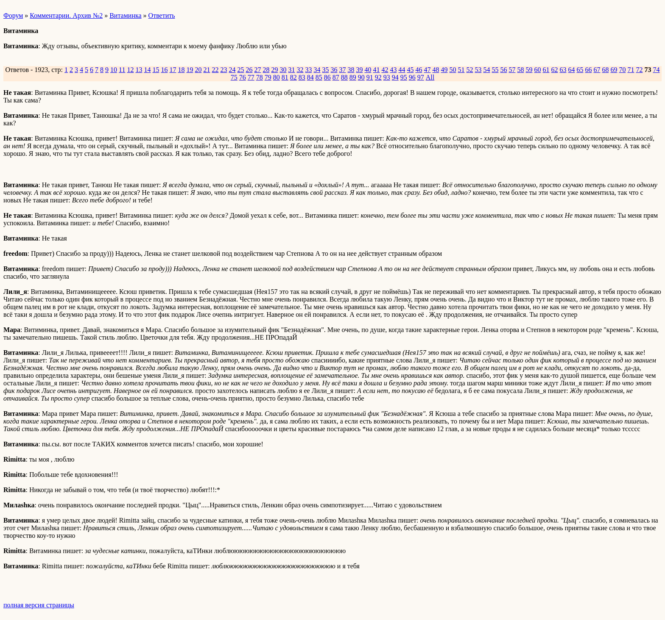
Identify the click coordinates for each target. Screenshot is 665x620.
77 (251, 77)
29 (274, 69)
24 (232, 69)
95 (403, 77)
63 (562, 69)
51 (461, 69)
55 (495, 69)
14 (147, 69)
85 (319, 77)
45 (410, 69)
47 (427, 69)
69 (613, 69)
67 (596, 69)
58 (520, 69)
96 (412, 77)
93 (386, 77)
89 (352, 77)
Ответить (161, 15)
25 (240, 69)
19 (189, 69)
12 (130, 69)
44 (401, 69)
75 (234, 77)
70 (622, 69)
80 (276, 77)
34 (316, 69)
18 (181, 69)
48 (435, 69)
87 (335, 77)
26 (249, 69)
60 (537, 69)
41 (376, 69)
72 (639, 69)
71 (630, 69)
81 (285, 77)
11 (122, 69)
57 (512, 69)
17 (172, 69)
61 (545, 69)
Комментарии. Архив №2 (66, 15)
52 (469, 69)
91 (369, 77)
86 (327, 77)
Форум (13, 15)
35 (325, 69)
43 (393, 69)
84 (310, 77)
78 (259, 77)
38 (350, 69)
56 (503, 69)
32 (299, 69)
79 (268, 77)
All (430, 77)
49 (444, 69)
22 (215, 69)
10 (113, 69)
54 (486, 69)
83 (302, 77)
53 (478, 69)
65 (579, 69)
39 (359, 69)
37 (342, 69)
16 (164, 69)
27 (257, 69)
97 (420, 77)
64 (571, 69)
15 (155, 69)
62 (554, 69)
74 (656, 69)
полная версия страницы (38, 605)
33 (308, 69)
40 (367, 69)
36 (333, 69)
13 (138, 69)
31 (291, 69)
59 (528, 69)
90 (361, 77)
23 (223, 69)
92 (378, 77)
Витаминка (125, 15)
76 (242, 77)
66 (588, 69)
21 (206, 69)
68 (605, 69)
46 (418, 69)
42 (384, 69)
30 (282, 69)
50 (452, 69)
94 (395, 77)
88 (344, 77)
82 (293, 77)
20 (198, 69)
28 (266, 69)
